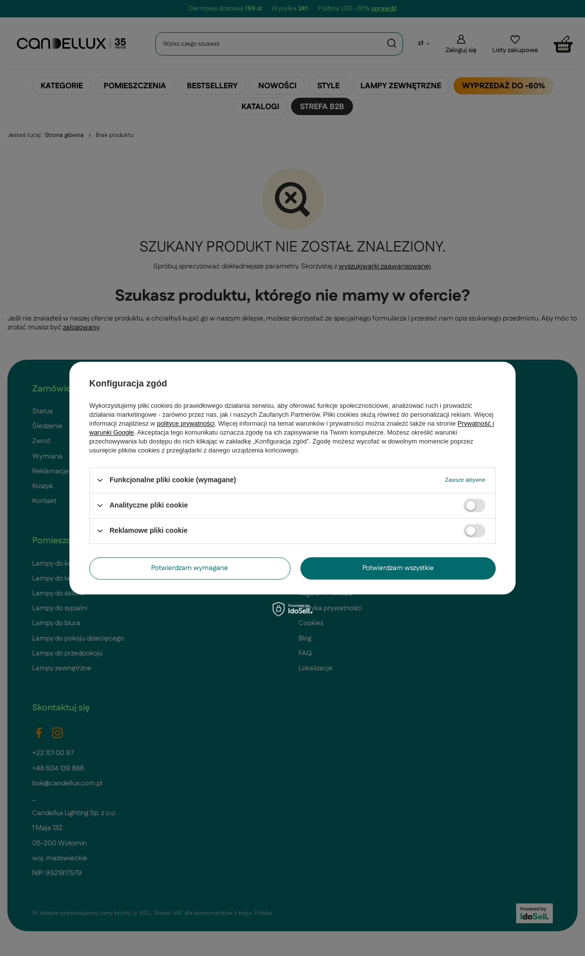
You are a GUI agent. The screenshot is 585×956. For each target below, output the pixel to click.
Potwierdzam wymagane (189, 568)
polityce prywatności (186, 423)
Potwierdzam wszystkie (398, 568)
